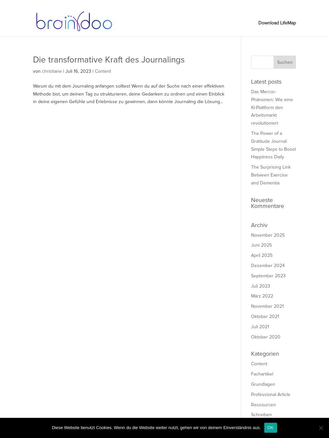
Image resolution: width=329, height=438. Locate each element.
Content (103, 71)
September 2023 (268, 276)
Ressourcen (263, 405)
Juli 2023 (260, 286)
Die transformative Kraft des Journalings (109, 60)
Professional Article (270, 394)
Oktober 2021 (265, 316)
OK (271, 427)
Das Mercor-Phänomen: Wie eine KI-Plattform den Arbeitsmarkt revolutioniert (272, 107)
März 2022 (262, 296)
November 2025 (268, 235)
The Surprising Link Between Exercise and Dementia (271, 175)
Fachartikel (262, 374)
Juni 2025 (261, 245)
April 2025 (262, 255)
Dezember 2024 (268, 265)
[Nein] (320, 427)
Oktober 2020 (265, 337)
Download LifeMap (279, 5)
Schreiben (261, 415)
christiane (52, 71)
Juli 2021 (260, 327)
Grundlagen (263, 384)
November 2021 (267, 306)
